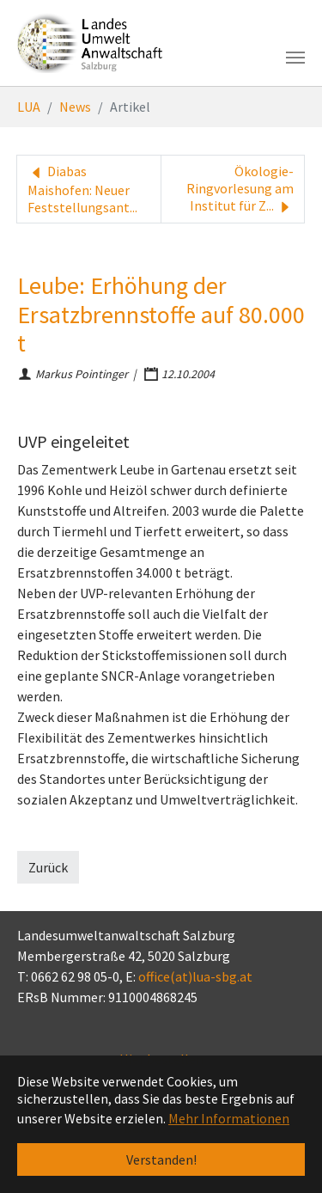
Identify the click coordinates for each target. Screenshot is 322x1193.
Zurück (48, 867)
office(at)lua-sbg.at (195, 976)
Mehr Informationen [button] (228, 1118)
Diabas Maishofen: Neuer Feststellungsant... (82, 189)
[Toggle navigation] (295, 57)
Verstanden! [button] (161, 1159)
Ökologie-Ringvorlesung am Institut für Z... (240, 189)
